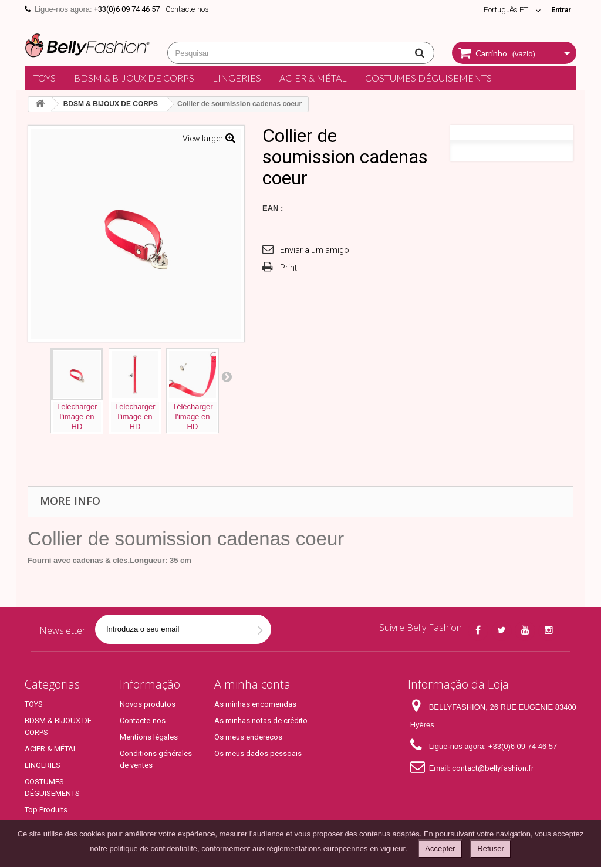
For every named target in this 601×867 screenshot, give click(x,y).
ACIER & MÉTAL (313, 77)
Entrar (559, 9)
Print (288, 267)
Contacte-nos (187, 9)
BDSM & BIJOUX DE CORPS (134, 77)
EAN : (272, 208)
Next (226, 376)
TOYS (44, 77)
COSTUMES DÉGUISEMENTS (428, 77)
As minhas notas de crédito (261, 720)
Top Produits (46, 809)
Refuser (490, 848)
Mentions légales (149, 737)
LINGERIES (236, 77)
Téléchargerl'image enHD (76, 416)
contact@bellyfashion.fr (493, 768)
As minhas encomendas (255, 704)
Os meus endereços (248, 737)
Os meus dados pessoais (258, 753)
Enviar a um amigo (314, 250)
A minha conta (252, 684)
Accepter (440, 848)
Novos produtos (147, 704)
